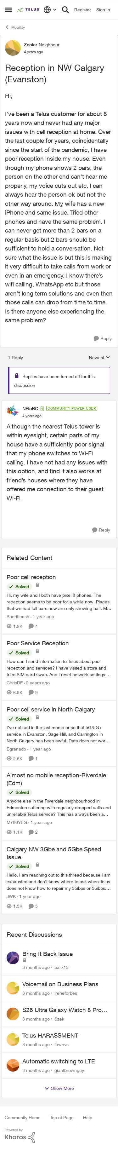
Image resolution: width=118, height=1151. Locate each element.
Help (87, 1117)
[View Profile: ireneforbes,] (13, 988)
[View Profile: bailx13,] (13, 958)
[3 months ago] (36, 967)
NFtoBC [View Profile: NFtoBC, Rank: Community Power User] (30, 408)
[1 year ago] (42, 616)
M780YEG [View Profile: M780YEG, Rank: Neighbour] (17, 822)
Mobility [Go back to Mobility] (15, 27)
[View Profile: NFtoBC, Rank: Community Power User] (13, 412)
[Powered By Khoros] (59, 1136)
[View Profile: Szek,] (13, 1014)
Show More (59, 1088)
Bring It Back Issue (47, 953)
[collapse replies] (59, 403)
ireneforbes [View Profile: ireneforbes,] (65, 993)
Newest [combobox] (99, 358)
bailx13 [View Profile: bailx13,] (61, 967)
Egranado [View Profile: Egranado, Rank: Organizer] (16, 748)
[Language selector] (50, 9)
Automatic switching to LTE (58, 1061)
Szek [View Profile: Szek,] (59, 1018)
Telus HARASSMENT (50, 1035)
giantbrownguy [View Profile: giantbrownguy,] (69, 1070)
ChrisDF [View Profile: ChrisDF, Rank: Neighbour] (15, 682)
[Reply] (103, 338)
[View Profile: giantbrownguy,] (13, 1065)
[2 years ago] (37, 682)
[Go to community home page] (28, 10)
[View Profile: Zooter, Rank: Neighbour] (13, 48)
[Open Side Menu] (8, 9)
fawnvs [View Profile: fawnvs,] (61, 1044)
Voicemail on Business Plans (60, 984)
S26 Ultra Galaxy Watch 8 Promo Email (66, 1010)
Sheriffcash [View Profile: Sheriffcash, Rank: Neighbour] (18, 616)
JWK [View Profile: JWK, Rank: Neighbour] (11, 896)
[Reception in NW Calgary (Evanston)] (32, 416)
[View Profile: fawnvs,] (13, 1039)
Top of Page (62, 1117)
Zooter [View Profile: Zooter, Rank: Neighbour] (30, 44)
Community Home (23, 1117)
